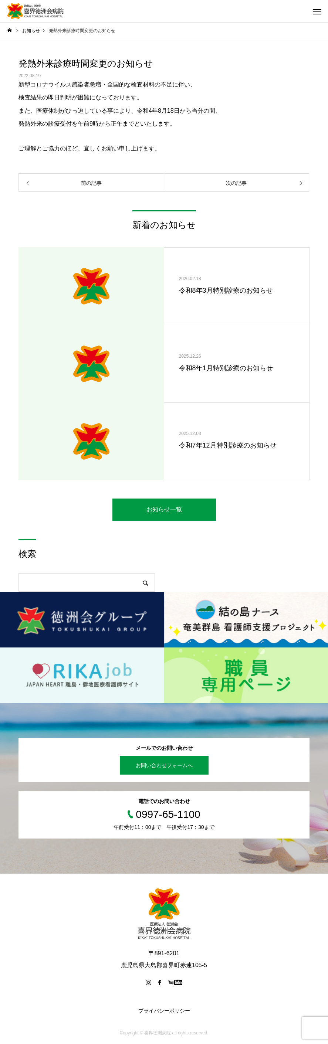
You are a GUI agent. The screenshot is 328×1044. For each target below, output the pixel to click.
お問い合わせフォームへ (164, 765)
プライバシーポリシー (164, 1011)
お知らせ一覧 (164, 509)
